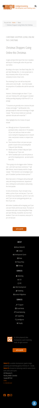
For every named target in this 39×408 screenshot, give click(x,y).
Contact (20, 251)
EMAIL (5, 380)
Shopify (20, 323)
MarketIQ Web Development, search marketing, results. (23, 340)
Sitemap (20, 266)
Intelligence (20, 319)
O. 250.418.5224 (8, 383)
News (20, 258)
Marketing (20, 276)
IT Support (20, 305)
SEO (20, 280)
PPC (21, 283)
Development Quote (20, 254)
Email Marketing (20, 312)
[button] (34, 403)
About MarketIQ (20, 247)
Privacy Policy (20, 262)
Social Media (20, 308)
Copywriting (20, 316)
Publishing (20, 291)
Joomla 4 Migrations (20, 294)
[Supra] (19, 7)
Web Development (20, 287)
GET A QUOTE (19, 229)
